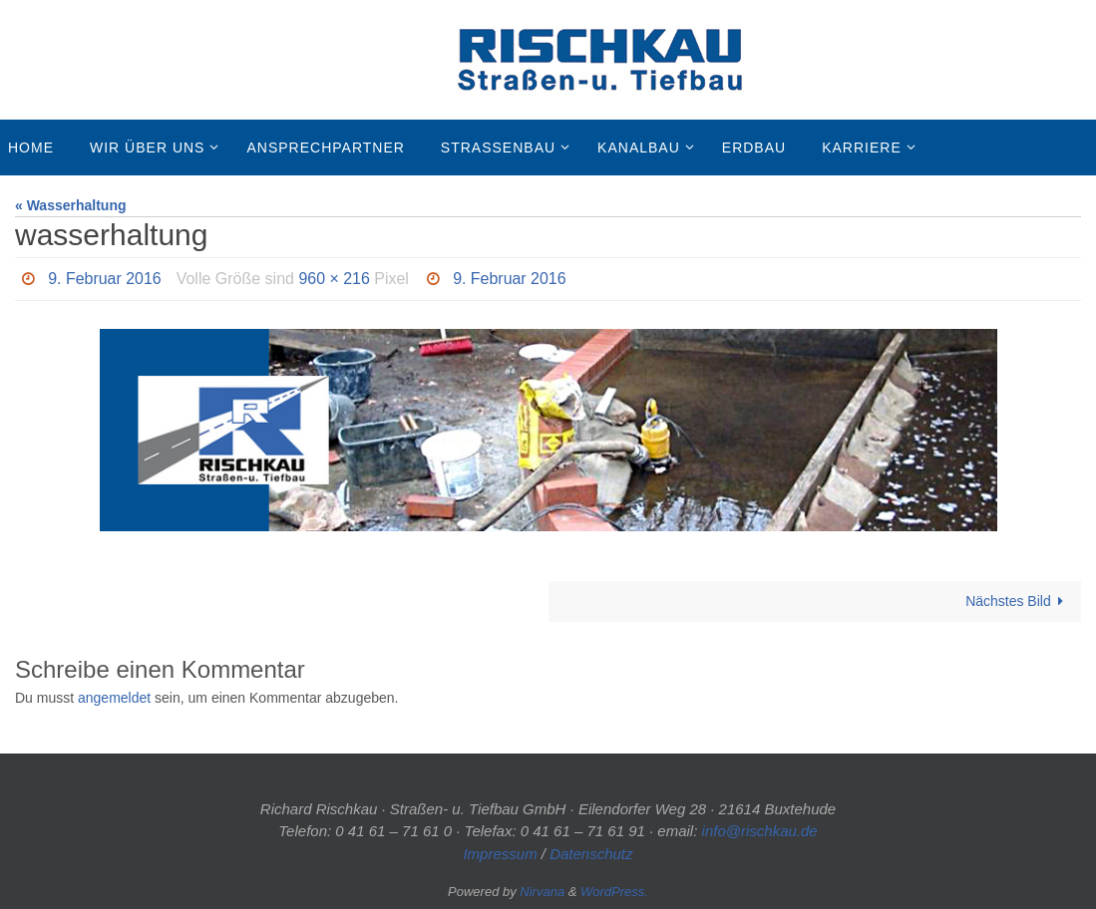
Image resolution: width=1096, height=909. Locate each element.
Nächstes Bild (1017, 601)
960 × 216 (335, 278)
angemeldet (114, 698)
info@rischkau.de (760, 830)
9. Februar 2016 (105, 278)
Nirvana (542, 891)
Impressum (500, 853)
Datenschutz (590, 853)
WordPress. (614, 891)
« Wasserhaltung (71, 205)
